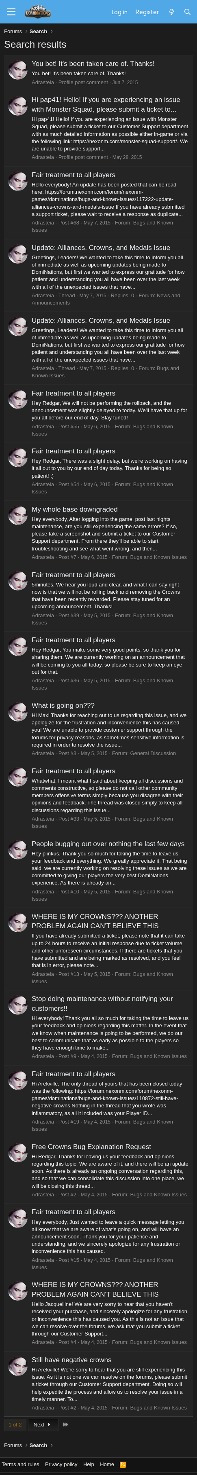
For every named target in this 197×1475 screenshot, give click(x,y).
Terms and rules (20, 1464)
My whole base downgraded (75, 509)
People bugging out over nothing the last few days (108, 844)
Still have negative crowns (72, 1360)
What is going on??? (63, 705)
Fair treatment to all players (73, 175)
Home (107, 1464)
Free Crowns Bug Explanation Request (91, 1147)
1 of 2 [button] (15, 1425)
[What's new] (171, 11)
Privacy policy (61, 1464)
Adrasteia (43, 82)
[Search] (187, 11)
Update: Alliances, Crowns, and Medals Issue (101, 248)
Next (43, 1425)
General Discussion (153, 753)
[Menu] (11, 12)
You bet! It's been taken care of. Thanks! (93, 64)
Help (88, 1464)
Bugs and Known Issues (158, 557)
